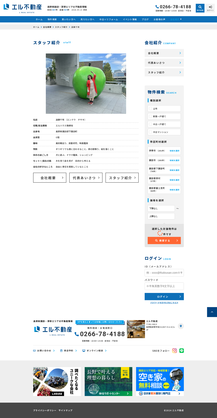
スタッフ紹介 (61, 27)
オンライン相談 (92, 350)
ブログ (145, 19)
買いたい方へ (69, 19)
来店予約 (66, 350)
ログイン (162, 296)
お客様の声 (159, 19)
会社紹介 (175, 19)
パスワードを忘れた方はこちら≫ (164, 302)
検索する (162, 240)
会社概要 (47, 27)
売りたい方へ (87, 19)
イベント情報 (130, 19)
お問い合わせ (42, 350)
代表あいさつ (84, 177)
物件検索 (52, 19)
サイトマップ (65, 410)
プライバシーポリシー (44, 410)
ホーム (39, 19)
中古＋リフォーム (108, 19)
